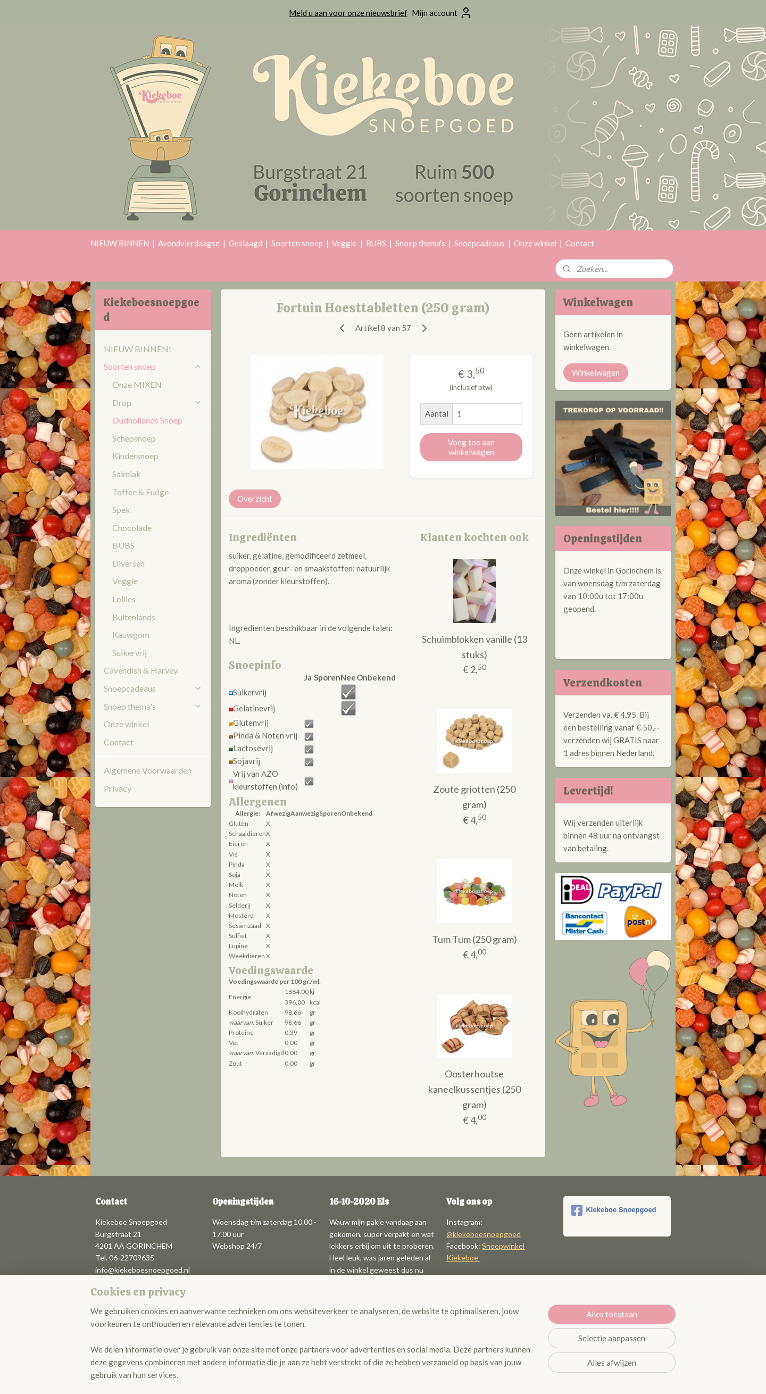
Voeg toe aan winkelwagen (471, 447)
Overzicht (254, 498)
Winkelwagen (596, 372)
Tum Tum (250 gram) (474, 939)
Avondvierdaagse (189, 243)
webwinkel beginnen (411, 1374)
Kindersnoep (135, 456)
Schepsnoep (134, 438)
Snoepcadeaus (479, 243)
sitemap (356, 1374)
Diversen (128, 563)
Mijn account (442, 12)
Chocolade (132, 527)
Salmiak (126, 474)
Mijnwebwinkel (498, 1374)
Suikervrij (129, 653)
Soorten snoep (297, 243)
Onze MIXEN (137, 384)
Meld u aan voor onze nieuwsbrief (348, 13)
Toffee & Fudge (140, 492)
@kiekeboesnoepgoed (483, 1234)
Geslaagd (245, 243)
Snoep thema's (420, 243)
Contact (579, 243)
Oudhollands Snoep (147, 420)
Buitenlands (133, 617)
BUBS (376, 243)
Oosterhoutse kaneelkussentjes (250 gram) (474, 1089)
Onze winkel (535, 243)
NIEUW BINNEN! (137, 349)
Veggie (344, 243)
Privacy (117, 788)
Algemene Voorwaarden (148, 770)
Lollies (124, 599)
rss (374, 1374)
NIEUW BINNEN (119, 243)
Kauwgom (130, 634)
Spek (121, 509)
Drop (157, 402)
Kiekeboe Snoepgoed (613, 1210)
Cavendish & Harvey (141, 670)
